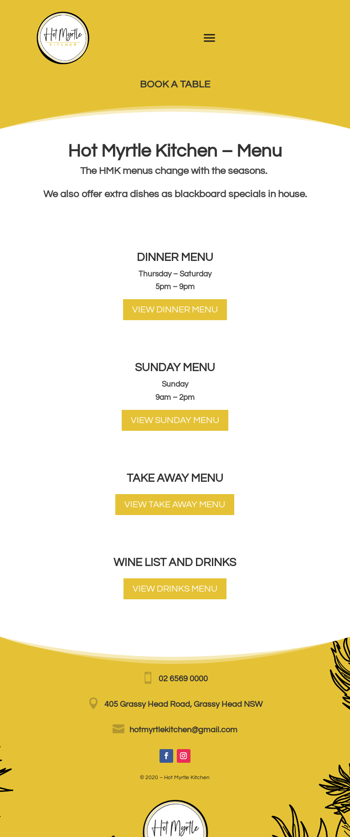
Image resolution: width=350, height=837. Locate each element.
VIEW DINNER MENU (175, 309)
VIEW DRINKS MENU (175, 588)
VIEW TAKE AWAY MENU (174, 504)
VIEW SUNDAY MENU (175, 420)
